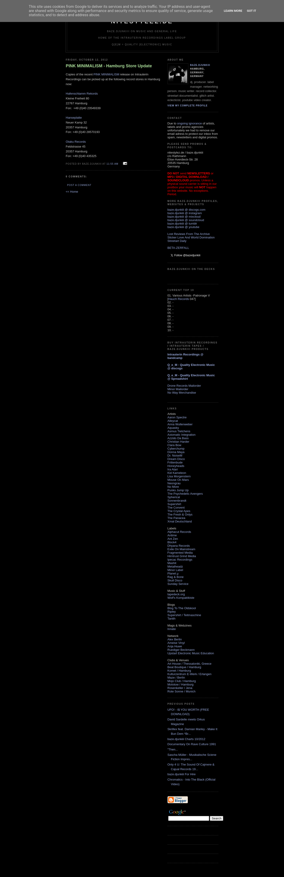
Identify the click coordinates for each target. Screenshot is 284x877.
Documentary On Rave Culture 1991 (192, 744)
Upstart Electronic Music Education (191, 653)
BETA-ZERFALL (178, 248)
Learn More (233, 10)
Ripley (172, 611)
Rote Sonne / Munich (181, 691)
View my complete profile (188, 105)
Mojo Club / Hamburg (182, 681)
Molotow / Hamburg (181, 684)
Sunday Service (178, 584)
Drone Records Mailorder (184, 385)
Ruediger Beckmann (181, 650)
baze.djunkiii (200, 65)
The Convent (176, 507)
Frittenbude (175, 462)
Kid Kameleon (177, 473)
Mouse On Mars (178, 480)
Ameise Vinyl (176, 643)
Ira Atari (173, 469)
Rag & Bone (176, 577)
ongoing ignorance (189, 123)
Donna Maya (176, 452)
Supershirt (174, 504)
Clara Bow (174, 445)
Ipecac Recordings (180, 559)
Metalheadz (175, 566)
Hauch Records (178, 299)
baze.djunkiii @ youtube (183, 227)
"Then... (173, 749)
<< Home (72, 191)
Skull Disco (175, 580)
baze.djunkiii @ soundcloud (186, 220)
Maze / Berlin (176, 677)
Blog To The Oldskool (182, 608)
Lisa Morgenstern (179, 476)
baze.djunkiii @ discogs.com (186, 209)
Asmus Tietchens (179, 431)
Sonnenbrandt (177, 500)
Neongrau (174, 483)
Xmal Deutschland (180, 521)
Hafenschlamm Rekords (82, 93)
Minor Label (175, 570)
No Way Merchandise (182, 392)
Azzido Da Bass (178, 438)
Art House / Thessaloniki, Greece (190, 663)
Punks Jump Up (178, 490)
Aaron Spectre (177, 417)
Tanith (172, 618)
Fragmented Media (180, 552)
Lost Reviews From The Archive (189, 234)
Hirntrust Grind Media (182, 556)
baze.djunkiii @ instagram (185, 213)
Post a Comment (79, 185)
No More (173, 486)
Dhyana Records (179, 545)
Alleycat (173, 421)
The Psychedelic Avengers (185, 493)
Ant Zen (173, 538)
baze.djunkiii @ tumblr (182, 223)
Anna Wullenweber (180, 424)
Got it (251, 10)
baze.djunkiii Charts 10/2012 (186, 739)
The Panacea (176, 518)
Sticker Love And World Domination (191, 237)
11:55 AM (112, 164)
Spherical (174, 497)
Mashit (172, 563)
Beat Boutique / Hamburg (184, 667)
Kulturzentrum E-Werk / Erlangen (190, 674)
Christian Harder (178, 441)
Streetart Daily (177, 241)
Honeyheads (176, 466)
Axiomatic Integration (181, 434)
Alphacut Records (179, 532)
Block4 (172, 542)
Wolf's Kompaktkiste (181, 597)
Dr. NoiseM (175, 455)
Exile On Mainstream (181, 549)
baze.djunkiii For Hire (182, 774)
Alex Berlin (175, 639)
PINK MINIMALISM (106, 74)
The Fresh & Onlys (180, 514)
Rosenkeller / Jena (180, 688)
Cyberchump (176, 448)
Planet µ (173, 573)
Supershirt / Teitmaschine (184, 615)
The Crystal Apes (179, 511)
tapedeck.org (176, 594)
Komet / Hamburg (179, 670)
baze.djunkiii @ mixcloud (184, 216)
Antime (172, 535)
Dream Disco (176, 459)
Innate (172, 629)
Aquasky (173, 427)
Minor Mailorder (178, 389)
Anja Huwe (175, 646)
